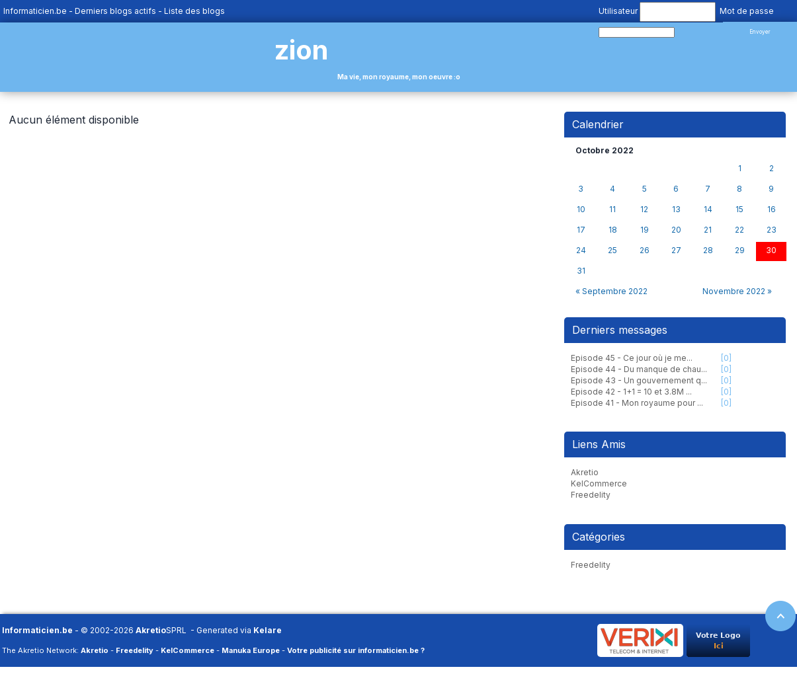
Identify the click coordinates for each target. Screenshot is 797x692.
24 (581, 250)
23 (771, 230)
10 (581, 209)
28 (708, 250)
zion (301, 50)
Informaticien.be (35, 11)
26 (645, 250)
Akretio (585, 472)
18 (612, 230)
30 (771, 250)
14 (708, 209)
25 (612, 250)
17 (581, 230)
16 (771, 209)
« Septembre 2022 (611, 291)
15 (739, 209)
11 (612, 209)
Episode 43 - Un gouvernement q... (639, 380)
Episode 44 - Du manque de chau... (639, 369)
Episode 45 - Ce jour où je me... (631, 358)
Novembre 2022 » (737, 291)
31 (581, 271)
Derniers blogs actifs (115, 11)
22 (739, 230)
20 (676, 230)
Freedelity (590, 495)
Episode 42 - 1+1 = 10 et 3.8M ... (631, 392)
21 (708, 230)
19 (644, 230)
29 (740, 250)
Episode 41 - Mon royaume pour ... (637, 403)
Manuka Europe (251, 650)
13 (676, 209)
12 (644, 209)
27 (676, 250)
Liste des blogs (194, 11)
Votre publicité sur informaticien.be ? (356, 650)
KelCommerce (599, 483)
